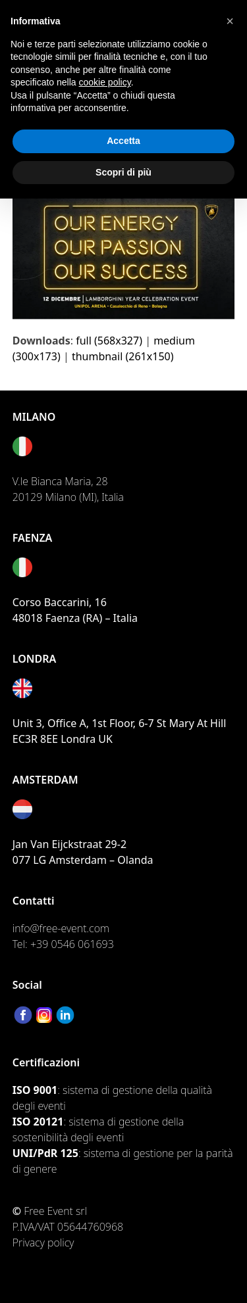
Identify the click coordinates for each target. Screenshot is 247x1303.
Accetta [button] (123, 140)
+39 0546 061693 (72, 944)
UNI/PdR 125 (45, 1153)
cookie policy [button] (105, 82)
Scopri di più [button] (123, 172)
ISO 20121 (38, 1121)
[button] (229, 21)
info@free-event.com (61, 928)
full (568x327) (109, 340)
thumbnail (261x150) (123, 356)
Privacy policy (43, 1242)
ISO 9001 (35, 1090)
